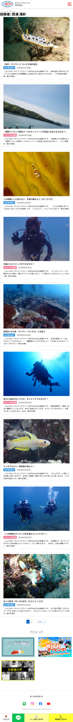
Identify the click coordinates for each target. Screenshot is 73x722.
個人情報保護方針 (36, 696)
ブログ (11, 11)
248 (40, 621)
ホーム (4, 11)
